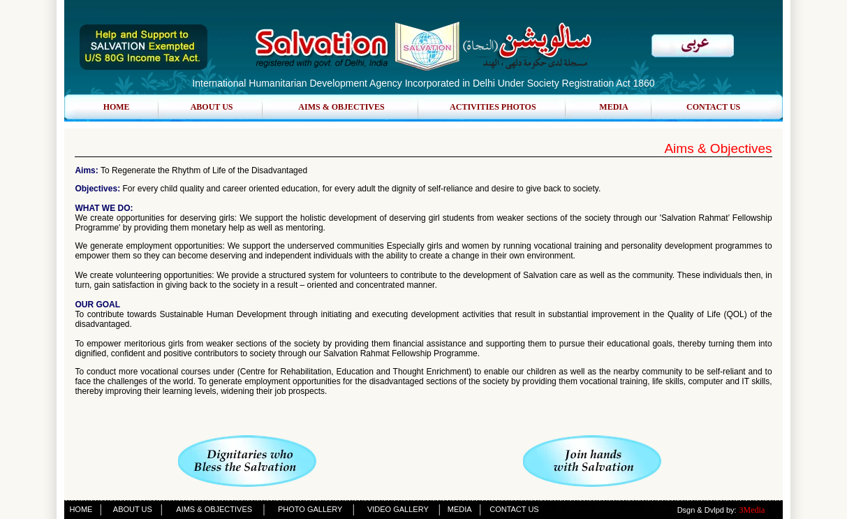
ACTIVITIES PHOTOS (493, 107)
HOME (116, 107)
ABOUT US (212, 107)
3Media (752, 510)
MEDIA (613, 107)
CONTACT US (713, 107)
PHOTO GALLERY (310, 509)
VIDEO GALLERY (398, 509)
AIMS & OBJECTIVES (341, 107)
